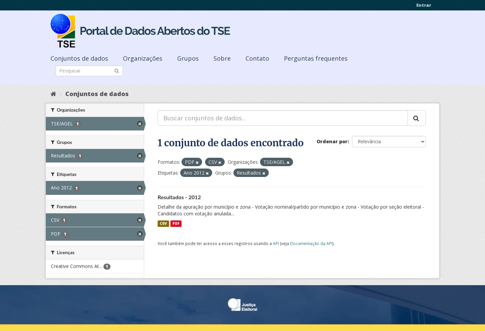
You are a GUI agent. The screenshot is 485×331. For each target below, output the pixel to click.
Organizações (142, 58)
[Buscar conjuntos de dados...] (283, 118)
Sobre (222, 58)
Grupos (188, 58)
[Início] (53, 94)
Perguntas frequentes (316, 58)
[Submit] (117, 70)
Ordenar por (332, 141)
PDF (176, 223)
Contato (257, 58)
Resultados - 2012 (179, 197)
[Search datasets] (89, 70)
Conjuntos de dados (79, 58)
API (276, 243)
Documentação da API (311, 243)
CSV (163, 223)
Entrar (423, 5)
